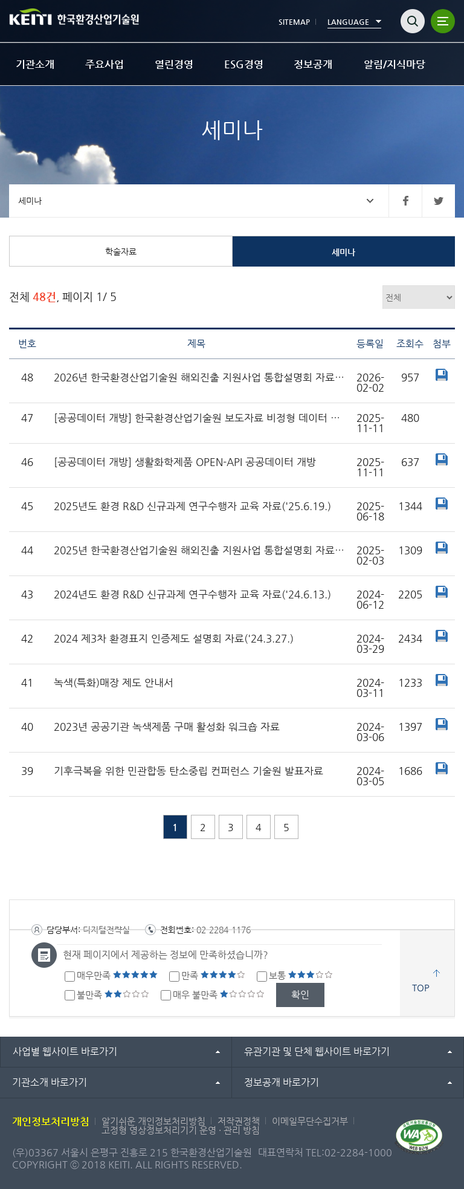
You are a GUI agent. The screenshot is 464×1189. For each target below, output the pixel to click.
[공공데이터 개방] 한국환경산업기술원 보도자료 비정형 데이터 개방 (199, 418)
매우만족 (117, 975)
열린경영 (174, 64)
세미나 (30, 201)
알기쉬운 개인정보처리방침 (153, 1121)
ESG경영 (243, 64)
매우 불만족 (219, 995)
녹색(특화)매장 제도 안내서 (113, 683)
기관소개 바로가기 (49, 1082)
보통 (301, 975)
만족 (213, 975)
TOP (421, 987)
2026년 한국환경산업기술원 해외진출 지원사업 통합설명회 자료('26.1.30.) (199, 377)
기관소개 (35, 64)
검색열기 (413, 21)
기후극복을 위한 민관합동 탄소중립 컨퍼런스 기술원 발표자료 (188, 771)
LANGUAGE (348, 22)
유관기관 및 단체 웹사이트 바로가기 (317, 1051)
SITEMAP (294, 22)
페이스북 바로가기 (405, 200)
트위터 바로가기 (438, 200)
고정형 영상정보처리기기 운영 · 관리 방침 (181, 1130)
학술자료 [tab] (121, 251)
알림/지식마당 (394, 64)
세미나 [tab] (343, 252)
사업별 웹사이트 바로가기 (65, 1051)
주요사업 (104, 64)
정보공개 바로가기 (281, 1082)
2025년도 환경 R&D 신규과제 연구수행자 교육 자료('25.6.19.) (192, 506)
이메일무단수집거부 (310, 1121)
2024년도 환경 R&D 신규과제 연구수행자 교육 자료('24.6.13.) (192, 594)
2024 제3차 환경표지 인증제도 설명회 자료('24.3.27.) (174, 638)
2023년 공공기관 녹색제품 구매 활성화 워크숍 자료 (167, 727)
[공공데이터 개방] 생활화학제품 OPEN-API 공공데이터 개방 (185, 462)
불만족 (113, 995)
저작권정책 (239, 1121)
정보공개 (313, 64)
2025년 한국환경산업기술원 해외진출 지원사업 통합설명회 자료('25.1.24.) (199, 550)
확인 (300, 994)
